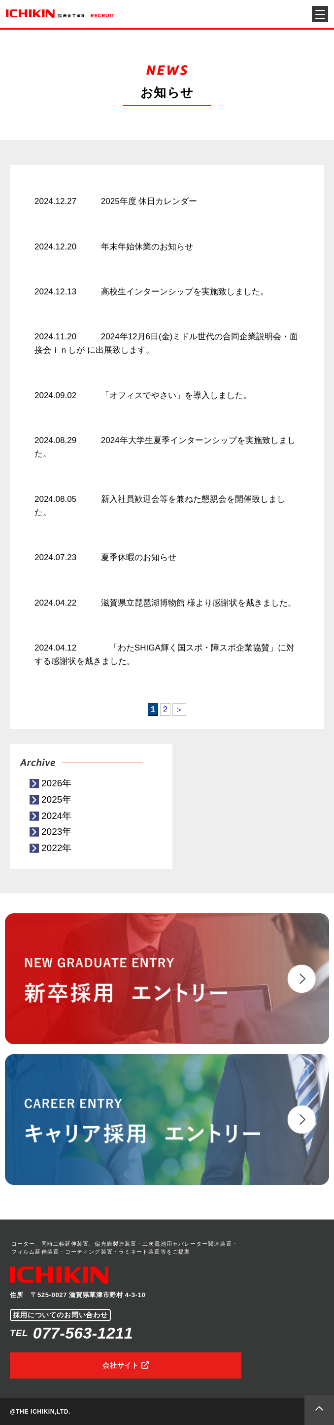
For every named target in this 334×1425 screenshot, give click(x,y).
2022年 (56, 848)
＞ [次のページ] (179, 709)
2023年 (56, 831)
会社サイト (120, 1365)
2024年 (56, 816)
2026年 (56, 783)
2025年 (56, 799)
